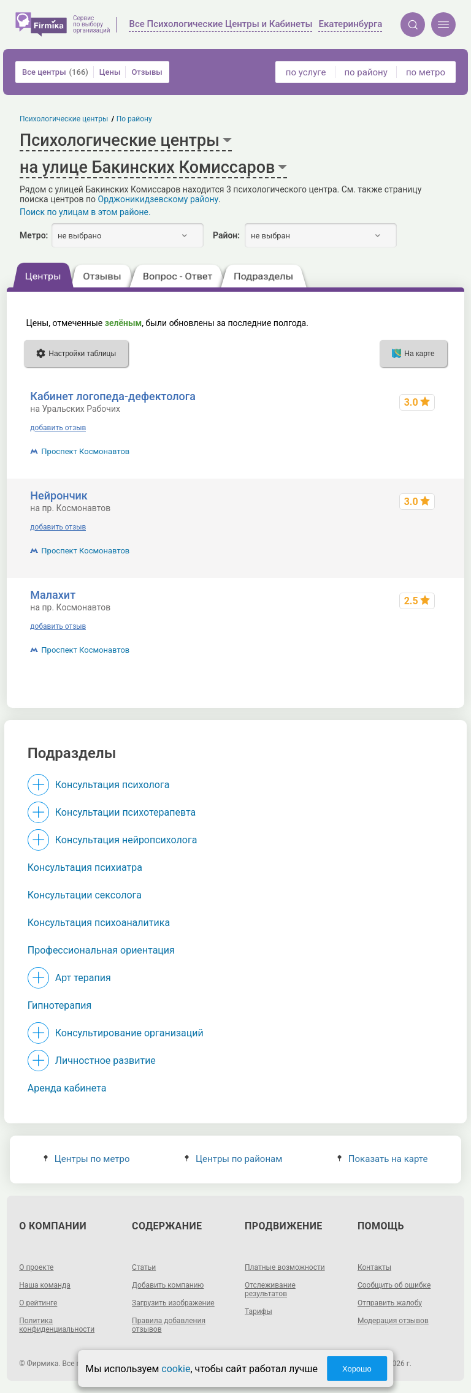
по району (365, 72)
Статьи (144, 1267)
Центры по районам (233, 1158)
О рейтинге (38, 1303)
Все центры (55, 72)
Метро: (34, 235)
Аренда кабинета (67, 1088)
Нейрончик (58, 495)
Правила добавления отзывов (168, 1325)
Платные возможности (285, 1267)
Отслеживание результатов (270, 1289)
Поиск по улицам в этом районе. (85, 212)
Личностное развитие (105, 1060)
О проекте (36, 1267)
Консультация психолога (112, 785)
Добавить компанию (168, 1285)
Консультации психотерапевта (125, 812)
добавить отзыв (58, 427)
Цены (110, 72)
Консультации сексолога (85, 895)
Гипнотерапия (59, 1005)
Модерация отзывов (393, 1320)
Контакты (374, 1267)
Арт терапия (83, 978)
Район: (226, 235)
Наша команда (45, 1285)
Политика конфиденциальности (56, 1325)
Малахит (52, 594)
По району (134, 119)
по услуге (306, 72)
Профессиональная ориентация (101, 950)
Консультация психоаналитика (99, 922)
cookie (175, 1369)
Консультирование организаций (129, 1033)
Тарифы (258, 1311)
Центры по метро (87, 1158)
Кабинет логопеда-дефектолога (113, 396)
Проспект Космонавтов (85, 451)
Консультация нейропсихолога (126, 840)
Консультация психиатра (85, 867)
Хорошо (357, 1368)
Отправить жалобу (390, 1303)
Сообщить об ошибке (394, 1285)
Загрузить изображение (173, 1303)
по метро (425, 72)
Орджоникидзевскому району (158, 199)
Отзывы (146, 72)
